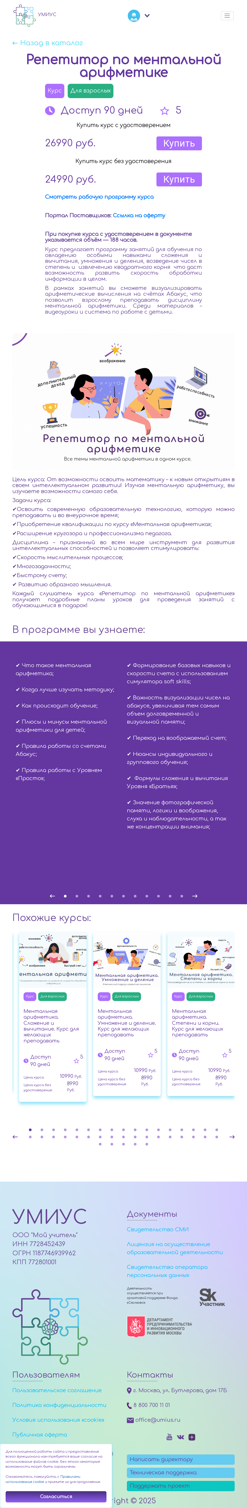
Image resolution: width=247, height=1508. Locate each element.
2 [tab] (77, 896)
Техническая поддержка (163, 1473)
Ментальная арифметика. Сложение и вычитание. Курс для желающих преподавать (51, 1026)
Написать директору (161, 1459)
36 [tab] (111, 1144)
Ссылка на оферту (139, 216)
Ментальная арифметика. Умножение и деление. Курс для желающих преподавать (127, 1023)
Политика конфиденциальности (59, 1405)
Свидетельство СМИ (158, 1230)
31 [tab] (181, 1137)
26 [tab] (123, 1137)
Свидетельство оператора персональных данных (167, 1271)
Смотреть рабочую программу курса (99, 197)
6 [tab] (123, 896)
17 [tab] (216, 1129)
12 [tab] (158, 1129)
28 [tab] (146, 1137)
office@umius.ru (153, 1420)
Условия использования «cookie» (58, 1420)
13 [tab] (170, 1129)
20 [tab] (53, 1137)
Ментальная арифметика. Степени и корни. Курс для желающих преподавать (197, 1023)
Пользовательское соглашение (57, 1390)
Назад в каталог (51, 43)
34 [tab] (216, 1137)
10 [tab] (170, 896)
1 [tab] (65, 896)
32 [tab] (193, 1137)
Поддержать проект (160, 1486)
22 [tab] (77, 1137)
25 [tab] (111, 1137)
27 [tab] (135, 1137)
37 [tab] (123, 1144)
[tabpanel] (68, 719)
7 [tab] (135, 896)
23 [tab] (88, 1137)
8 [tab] (146, 896)
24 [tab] (100, 1137)
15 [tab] (193, 1129)
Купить (179, 143)
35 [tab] (100, 1144)
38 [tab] (135, 1144)
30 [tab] (170, 1137)
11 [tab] (181, 896)
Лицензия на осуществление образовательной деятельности (175, 1248)
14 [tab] (181, 1129)
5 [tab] (111, 896)
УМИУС (49, 1217)
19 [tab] (42, 1137)
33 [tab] (205, 1137)
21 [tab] (65, 1137)
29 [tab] (158, 1137)
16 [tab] (205, 1129)
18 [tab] (30, 1137)
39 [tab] (146, 1144)
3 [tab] (88, 896)
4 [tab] (100, 896)
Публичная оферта (39, 1435)
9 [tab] (158, 896)
